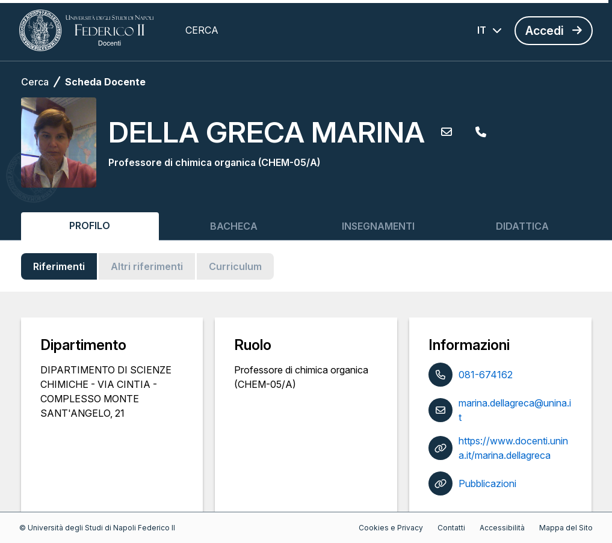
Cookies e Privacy (391, 527)
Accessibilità (502, 527)
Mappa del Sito (566, 527)
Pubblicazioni (487, 483)
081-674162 (486, 375)
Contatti (451, 527)
